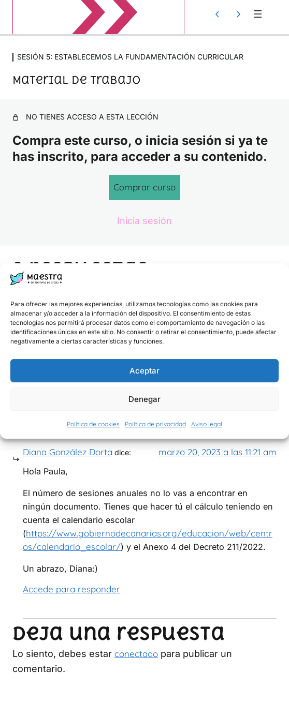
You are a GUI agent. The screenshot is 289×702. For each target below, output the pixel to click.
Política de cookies (93, 424)
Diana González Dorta (67, 451)
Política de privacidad (155, 424)
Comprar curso (144, 187)
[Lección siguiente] (238, 14)
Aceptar (144, 371)
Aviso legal (206, 424)
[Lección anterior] (217, 14)
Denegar (144, 399)
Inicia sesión (144, 220)
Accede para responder (71, 589)
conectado (136, 653)
